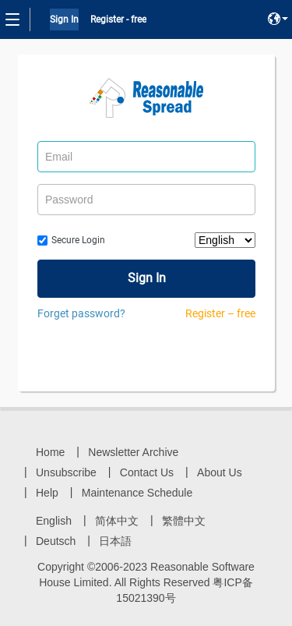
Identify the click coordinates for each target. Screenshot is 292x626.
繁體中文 (184, 521)
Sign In (64, 19)
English (54, 521)
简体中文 (117, 521)
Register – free (220, 313)
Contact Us (147, 472)
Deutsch (56, 541)
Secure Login (78, 240)
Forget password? (81, 313)
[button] (278, 19)
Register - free (118, 19)
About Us (219, 472)
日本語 (115, 541)
